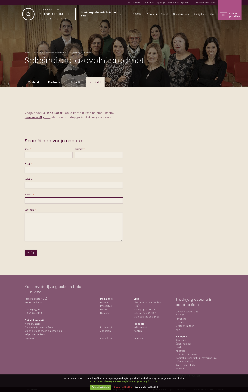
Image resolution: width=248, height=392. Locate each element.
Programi (181, 318)
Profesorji (55, 82)
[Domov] (46, 14)
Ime (28, 148)
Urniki (179, 347)
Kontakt (95, 82)
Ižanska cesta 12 (34, 298)
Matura (180, 368)
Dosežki (76, 82)
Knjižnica (30, 337)
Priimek (80, 148)
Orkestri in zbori (185, 325)
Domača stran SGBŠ (187, 311)
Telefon (29, 179)
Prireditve (106, 305)
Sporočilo (30, 209)
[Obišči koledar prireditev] (230, 10)
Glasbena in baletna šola (39, 327)
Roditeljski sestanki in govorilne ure (196, 357)
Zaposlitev (106, 337)
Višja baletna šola (35, 334)
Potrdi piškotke (101, 387)
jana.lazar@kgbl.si (37, 117)
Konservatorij (33, 323)
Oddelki (180, 322)
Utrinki (104, 309)
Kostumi (138, 330)
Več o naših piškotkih (147, 387)
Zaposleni (105, 330)
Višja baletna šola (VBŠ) (147, 316)
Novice (104, 302)
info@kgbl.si (34, 309)
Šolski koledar (183, 343)
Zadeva (29, 194)
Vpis (178, 329)
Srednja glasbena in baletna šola (43, 330)
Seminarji (181, 340)
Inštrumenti (140, 327)
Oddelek (34, 82)
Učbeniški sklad (184, 361)
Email (28, 164)
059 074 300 (34, 312)
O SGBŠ (180, 315)
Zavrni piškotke (123, 387)
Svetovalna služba (186, 365)
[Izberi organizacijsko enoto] (98, 15)
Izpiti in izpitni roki (186, 354)
